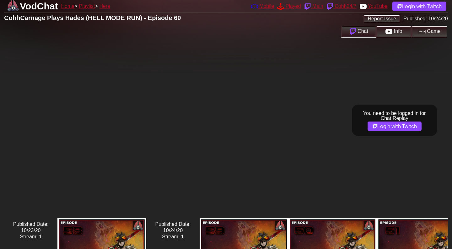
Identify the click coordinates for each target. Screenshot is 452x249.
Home (67, 6)
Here (105, 6)
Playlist (87, 6)
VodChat (39, 6)
